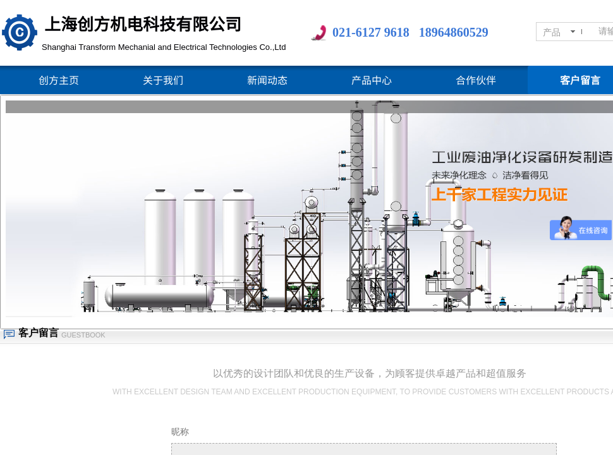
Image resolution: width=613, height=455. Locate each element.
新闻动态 (267, 79)
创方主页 (59, 79)
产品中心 (371, 79)
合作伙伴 (476, 79)
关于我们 (163, 79)
